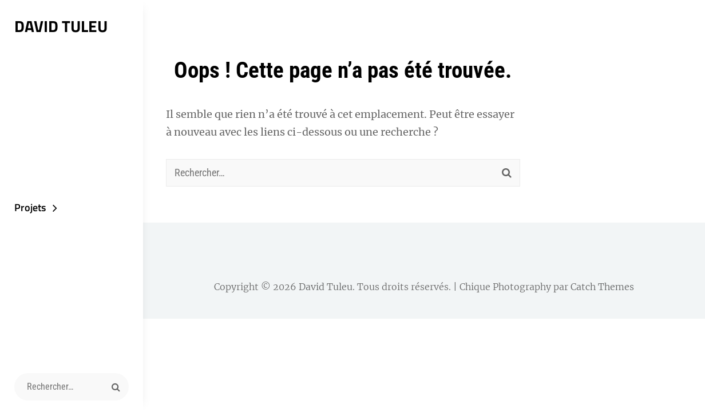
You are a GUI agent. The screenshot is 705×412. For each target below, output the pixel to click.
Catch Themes (602, 286)
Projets (30, 207)
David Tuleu (61, 26)
